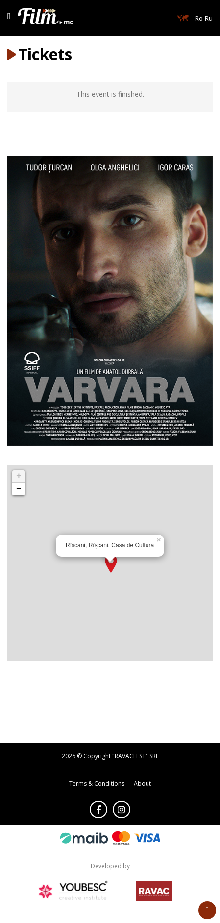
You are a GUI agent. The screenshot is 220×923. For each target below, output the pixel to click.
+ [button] (19, 476)
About (142, 783)
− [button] (19, 489)
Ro (199, 18)
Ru (209, 18)
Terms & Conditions (96, 783)
